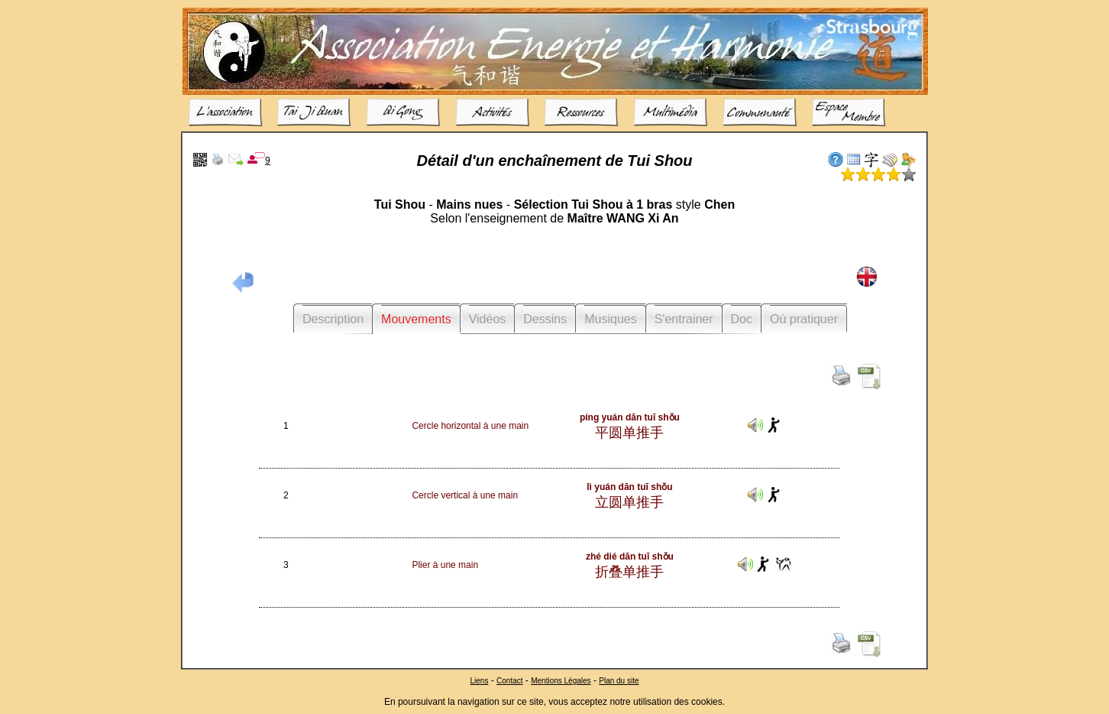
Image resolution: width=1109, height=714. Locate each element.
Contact (509, 680)
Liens (479, 680)
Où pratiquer (804, 319)
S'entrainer (684, 319)
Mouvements (416, 319)
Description (333, 319)
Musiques (610, 319)
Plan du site (619, 680)
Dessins (545, 319)
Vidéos (487, 319)
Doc (741, 319)
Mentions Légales (560, 680)
